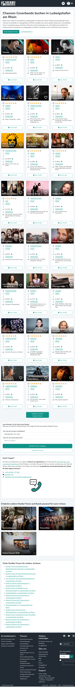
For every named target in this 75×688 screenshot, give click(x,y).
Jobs (40, 661)
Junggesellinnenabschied (27, 674)
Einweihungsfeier (25, 676)
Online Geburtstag (25, 672)
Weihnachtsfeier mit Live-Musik (27, 654)
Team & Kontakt (43, 652)
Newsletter (42, 667)
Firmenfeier (23, 650)
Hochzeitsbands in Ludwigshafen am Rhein (20, 593)
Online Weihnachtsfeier (26, 657)
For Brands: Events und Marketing (45, 642)
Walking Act (23, 679)
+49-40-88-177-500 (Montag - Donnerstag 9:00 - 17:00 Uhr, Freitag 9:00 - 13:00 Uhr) (46, 679)
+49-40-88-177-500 (12, 472)
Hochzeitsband (24, 644)
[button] (70, 3)
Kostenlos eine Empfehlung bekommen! (18, 477)
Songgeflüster (43, 646)
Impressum (45, 685)
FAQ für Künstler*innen (8, 639)
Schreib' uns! (9, 475)
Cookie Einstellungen (68, 685)
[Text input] (65, 656)
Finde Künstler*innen (11, 32)
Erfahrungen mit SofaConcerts (43, 655)
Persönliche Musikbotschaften (25, 662)
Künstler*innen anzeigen (37, 446)
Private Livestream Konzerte (28, 670)
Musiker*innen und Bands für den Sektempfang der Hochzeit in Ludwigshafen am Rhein (20, 569)
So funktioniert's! (27, 32)
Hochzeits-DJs (24, 648)
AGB (59, 685)
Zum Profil (13, 80)
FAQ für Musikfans (6, 641)
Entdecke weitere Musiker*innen (37, 415)
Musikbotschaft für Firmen (27, 659)
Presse (40, 663)
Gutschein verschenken (7, 646)
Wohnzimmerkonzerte (26, 639)
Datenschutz (53, 685)
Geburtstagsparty (25, 641)
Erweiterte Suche (37, 450)
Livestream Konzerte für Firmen (27, 666)
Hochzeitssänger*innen (26, 646)
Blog (40, 658)
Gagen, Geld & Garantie (8, 644)
